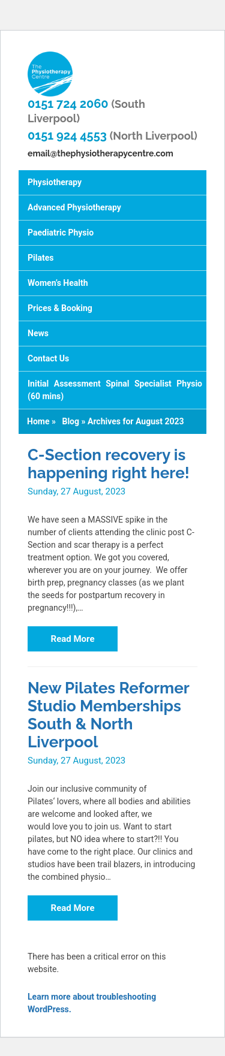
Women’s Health (58, 283)
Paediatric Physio (61, 232)
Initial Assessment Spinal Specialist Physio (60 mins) (115, 390)
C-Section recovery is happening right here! (109, 464)
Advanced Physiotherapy (74, 207)
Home (38, 421)
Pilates (40, 258)
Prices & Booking (60, 308)
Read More (73, 638)
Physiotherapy (55, 182)
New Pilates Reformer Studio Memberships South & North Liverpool (108, 715)
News (38, 333)
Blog (70, 421)
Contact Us (48, 358)
